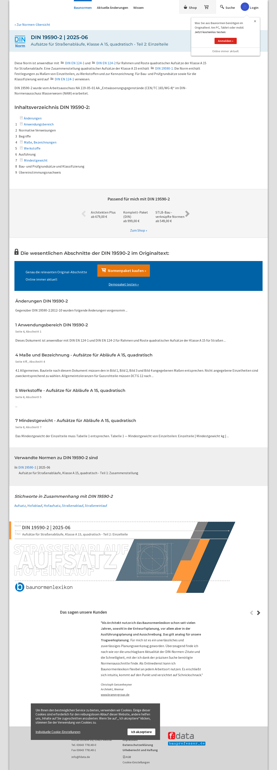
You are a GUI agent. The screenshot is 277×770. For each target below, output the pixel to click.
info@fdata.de (81, 757)
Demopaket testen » (124, 284)
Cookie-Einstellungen (136, 762)
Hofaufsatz (52, 505)
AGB (128, 757)
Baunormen (83, 7)
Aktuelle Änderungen (112, 7)
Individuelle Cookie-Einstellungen (58, 732)
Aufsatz (20, 505)
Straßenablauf (72, 505)
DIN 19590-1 (25, 467)
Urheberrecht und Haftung (140, 750)
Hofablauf (34, 505)
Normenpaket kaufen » (123, 270)
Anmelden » (225, 39)
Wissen (138, 7)
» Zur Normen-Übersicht (32, 24)
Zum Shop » (138, 230)
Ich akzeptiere (141, 732)
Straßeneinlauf (96, 505)
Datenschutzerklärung (138, 745)
